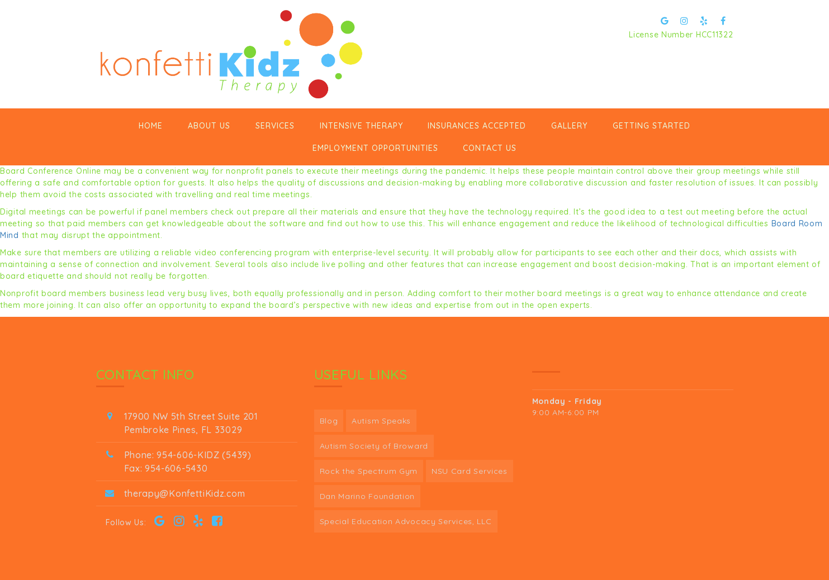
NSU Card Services (470, 471)
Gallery (569, 126)
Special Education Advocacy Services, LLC (406, 521)
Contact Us (490, 148)
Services (275, 126)
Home (151, 126)
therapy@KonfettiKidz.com (184, 493)
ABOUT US (209, 126)
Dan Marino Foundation (367, 496)
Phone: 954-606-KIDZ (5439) (188, 454)
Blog (329, 421)
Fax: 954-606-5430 (166, 468)
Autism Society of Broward (374, 446)
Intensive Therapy (361, 126)
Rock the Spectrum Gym (369, 471)
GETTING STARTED (651, 126)
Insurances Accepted (477, 126)
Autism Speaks (381, 421)
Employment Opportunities (375, 148)
